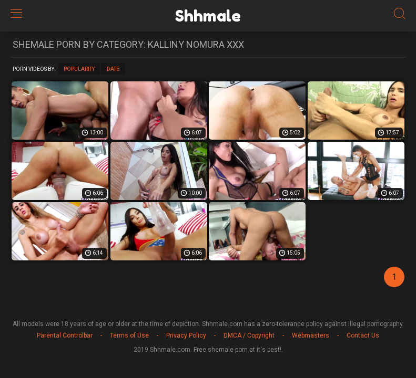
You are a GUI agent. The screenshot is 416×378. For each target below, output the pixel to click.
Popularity (79, 69)
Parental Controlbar (65, 335)
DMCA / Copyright (249, 335)
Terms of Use (129, 335)
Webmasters (310, 335)
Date (113, 69)
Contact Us (363, 335)
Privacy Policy (186, 335)
